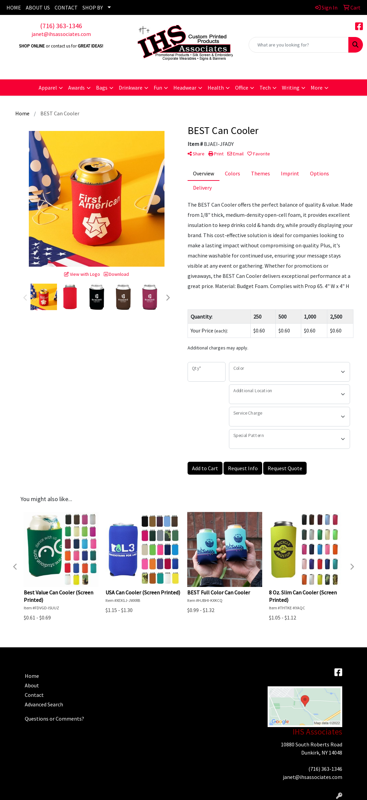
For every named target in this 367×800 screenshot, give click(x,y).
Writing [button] (291, 87)
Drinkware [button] (130, 87)
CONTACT (66, 7)
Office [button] (241, 87)
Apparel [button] (48, 87)
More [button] (317, 87)
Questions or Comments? (54, 718)
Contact (34, 694)
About (32, 685)
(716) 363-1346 (61, 25)
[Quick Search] (299, 45)
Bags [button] (102, 87)
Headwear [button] (184, 87)
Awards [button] (76, 87)
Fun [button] (158, 87)
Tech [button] (265, 87)
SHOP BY (92, 7)
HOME (13, 7)
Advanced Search (44, 704)
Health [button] (216, 87)
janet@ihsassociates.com (61, 34)
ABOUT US (38, 7)
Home (32, 675)
